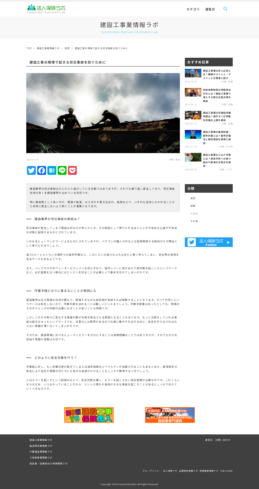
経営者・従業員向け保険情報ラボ (49, 463)
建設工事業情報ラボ (48, 48)
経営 (67, 48)
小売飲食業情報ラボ (41, 457)
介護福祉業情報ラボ (41, 451)
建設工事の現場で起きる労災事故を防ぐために (101, 48)
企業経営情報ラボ (188, 470)
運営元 (210, 9)
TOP (29, 48)
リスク (194, 213)
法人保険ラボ (46, 9)
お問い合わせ (222, 439)
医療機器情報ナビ (209, 470)
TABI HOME (226, 470)
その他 (194, 221)
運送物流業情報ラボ (41, 445)
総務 (193, 205)
